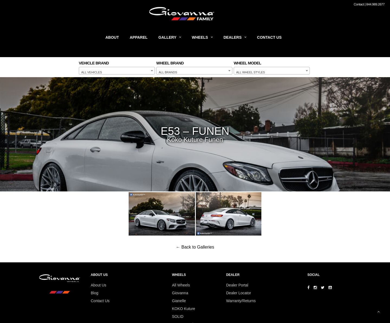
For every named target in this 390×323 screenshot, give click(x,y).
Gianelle (179, 301)
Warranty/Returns (241, 301)
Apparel (139, 37)
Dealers (232, 37)
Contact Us (269, 37)
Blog (94, 293)
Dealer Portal (237, 285)
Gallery (167, 37)
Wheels (200, 37)
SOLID (177, 316)
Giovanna (180, 293)
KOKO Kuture (183, 308)
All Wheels (181, 285)
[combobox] (117, 70)
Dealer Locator (238, 293)
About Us (98, 285)
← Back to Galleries (195, 247)
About (112, 37)
